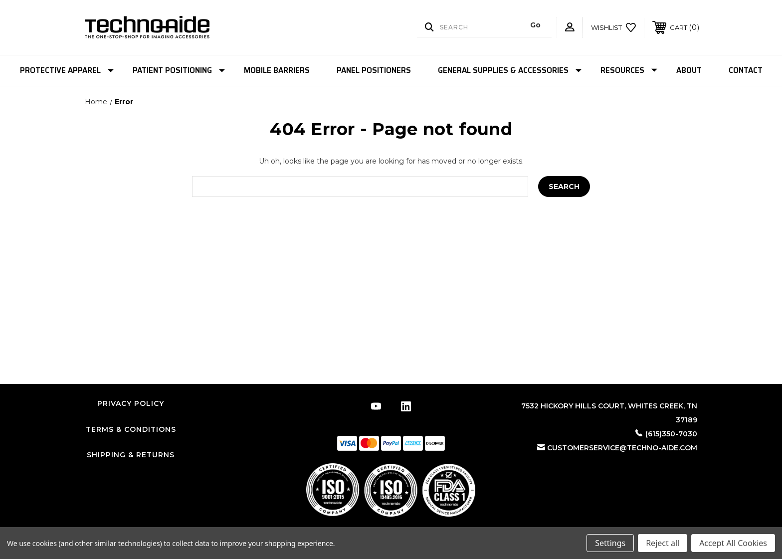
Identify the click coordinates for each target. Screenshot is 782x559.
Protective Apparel (67, 70)
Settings (610, 543)
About (689, 70)
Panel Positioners (374, 70)
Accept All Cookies (733, 543)
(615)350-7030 (671, 433)
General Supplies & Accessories (510, 70)
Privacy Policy (130, 403)
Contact (746, 70)
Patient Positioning (179, 70)
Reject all (662, 543)
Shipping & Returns (131, 454)
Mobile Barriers (277, 70)
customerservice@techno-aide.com (622, 447)
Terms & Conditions (131, 429)
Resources (628, 70)
